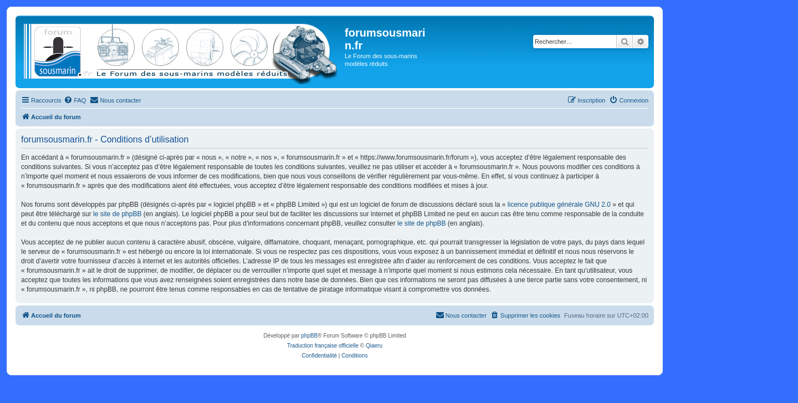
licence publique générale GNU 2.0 (559, 204)
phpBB (309, 336)
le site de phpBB (117, 214)
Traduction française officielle (323, 346)
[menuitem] (75, 100)
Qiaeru (374, 346)
